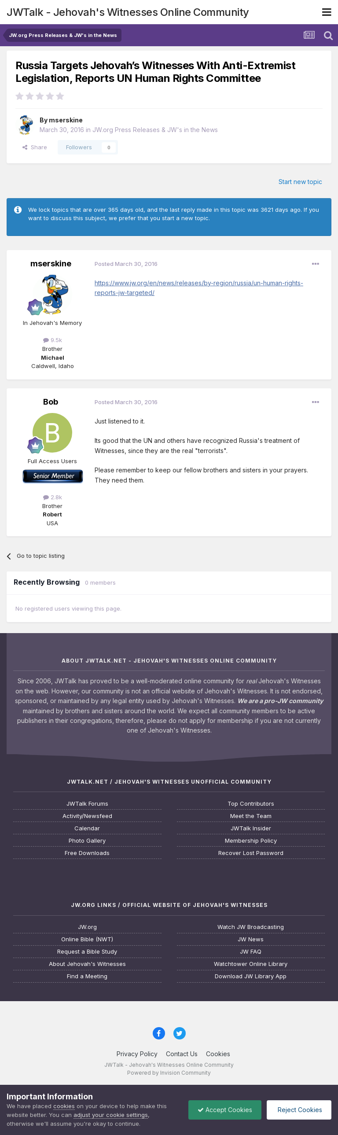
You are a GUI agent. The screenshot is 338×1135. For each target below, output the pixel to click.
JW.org (87, 927)
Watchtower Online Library (250, 964)
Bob (50, 401)
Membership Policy (251, 840)
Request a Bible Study (87, 951)
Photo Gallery (87, 840)
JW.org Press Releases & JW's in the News (155, 129)
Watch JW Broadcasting (250, 927)
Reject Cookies (299, 1109)
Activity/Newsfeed (87, 816)
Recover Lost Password (250, 853)
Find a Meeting (87, 976)
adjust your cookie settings (110, 1114)
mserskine (66, 120)
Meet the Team (251, 816)
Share (34, 147)
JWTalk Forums (87, 803)
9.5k (52, 339)
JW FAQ (250, 951)
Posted (126, 263)
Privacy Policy (137, 1054)
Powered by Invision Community (169, 1072)
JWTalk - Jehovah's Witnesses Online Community (128, 12)
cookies (64, 1105)
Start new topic (300, 181)
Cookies (218, 1054)
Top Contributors (251, 803)
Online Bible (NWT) (87, 939)
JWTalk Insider (251, 828)
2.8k (52, 497)
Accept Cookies (225, 1109)
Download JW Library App (251, 976)
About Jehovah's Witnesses (87, 964)
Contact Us (182, 1054)
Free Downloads (87, 853)
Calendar (87, 828)
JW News (251, 939)
